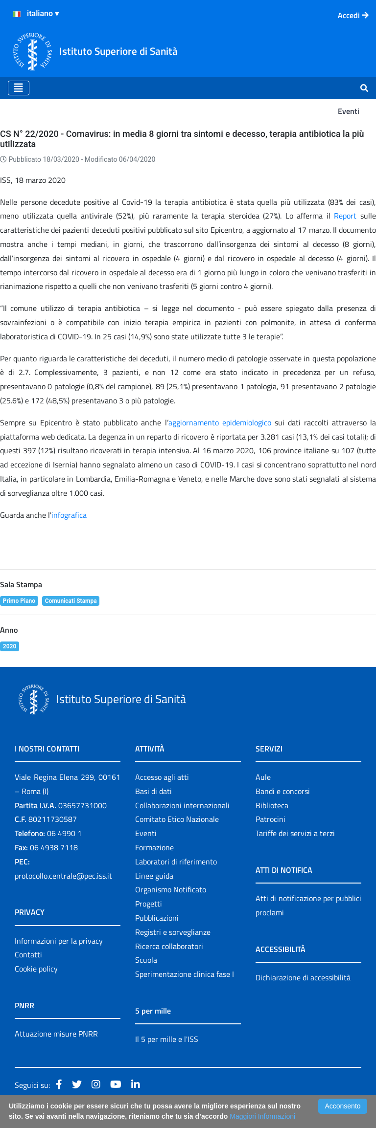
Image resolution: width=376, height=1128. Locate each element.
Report (347, 215)
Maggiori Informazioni (262, 1116)
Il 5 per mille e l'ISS (166, 1039)
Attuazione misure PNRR (56, 1034)
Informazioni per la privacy (59, 941)
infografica (69, 515)
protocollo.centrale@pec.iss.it (63, 876)
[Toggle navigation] (18, 88)
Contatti (28, 954)
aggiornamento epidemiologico (219, 422)
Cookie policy (36, 968)
